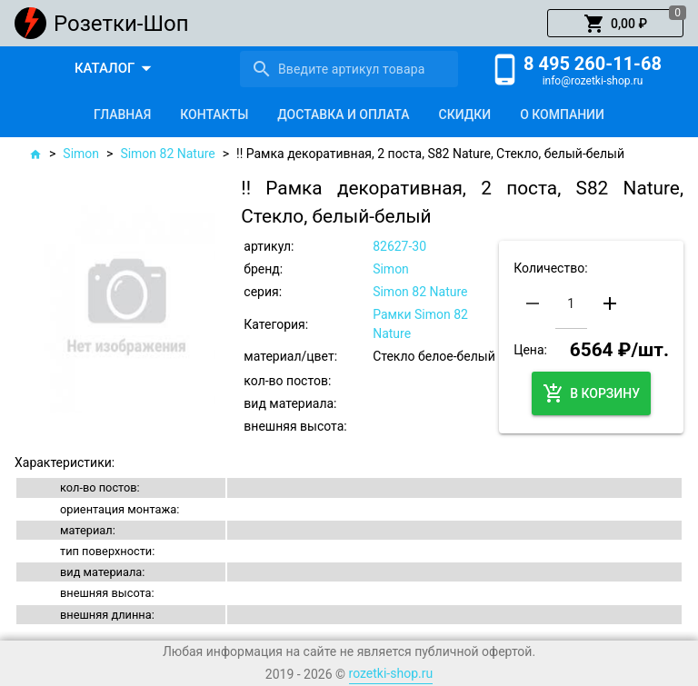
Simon (81, 153)
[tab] (122, 114)
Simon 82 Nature (167, 153)
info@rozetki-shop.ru (593, 80)
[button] (615, 23)
